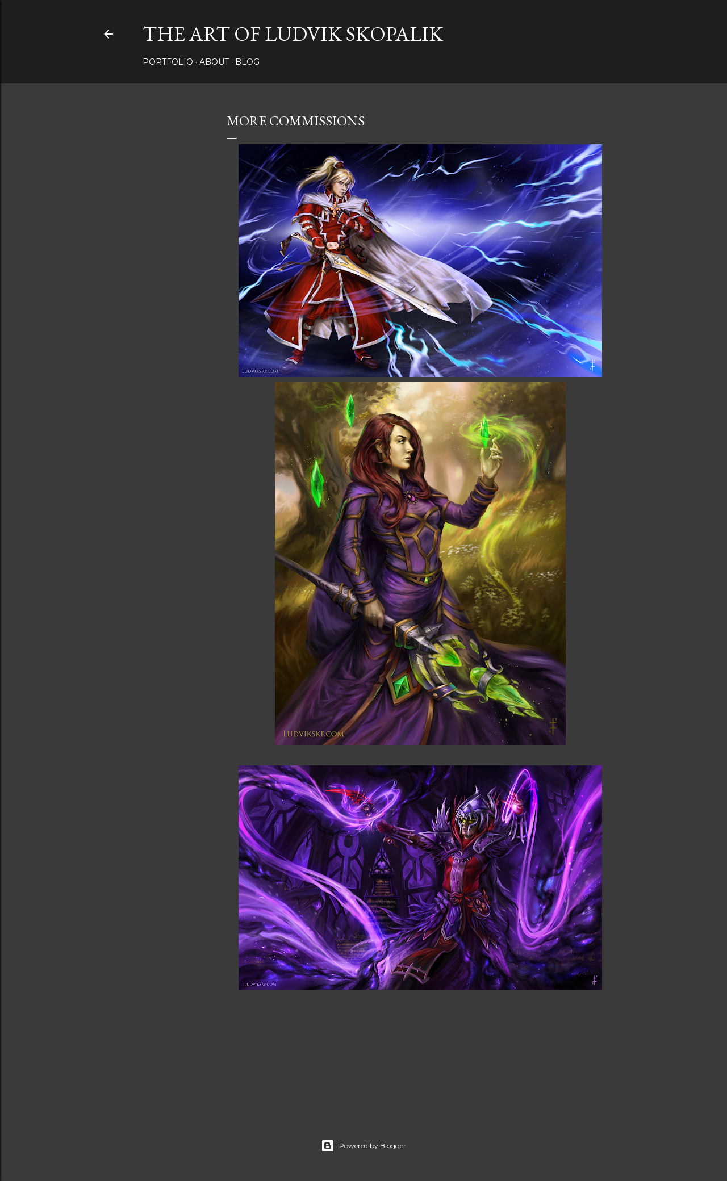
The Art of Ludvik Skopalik (293, 33)
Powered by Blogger (363, 1146)
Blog (247, 62)
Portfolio (168, 62)
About (214, 62)
